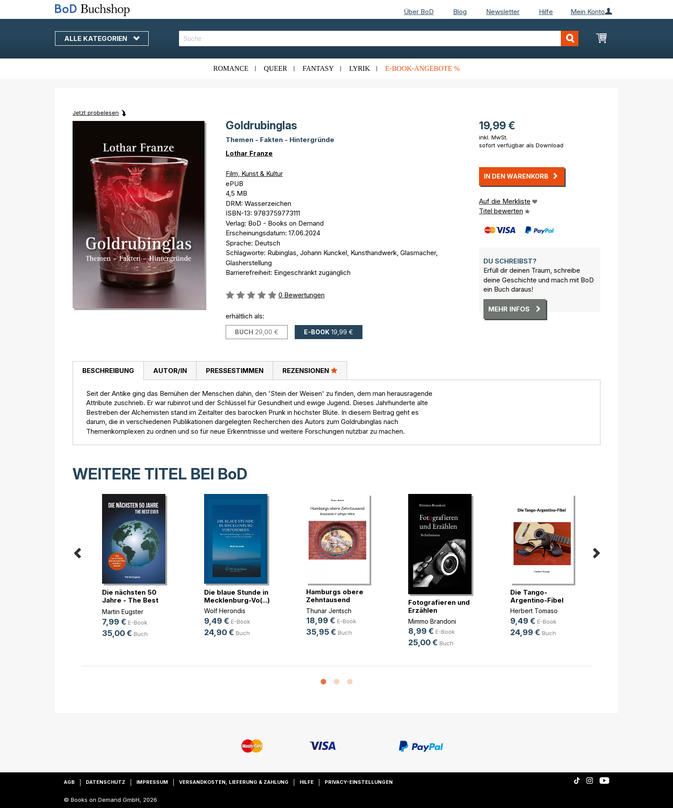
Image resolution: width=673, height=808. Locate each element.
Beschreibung (108, 370)
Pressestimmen (234, 370)
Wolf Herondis (224, 610)
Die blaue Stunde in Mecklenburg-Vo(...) (237, 596)
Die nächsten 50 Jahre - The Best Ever (130, 600)
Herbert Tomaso (534, 610)
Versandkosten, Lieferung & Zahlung (234, 782)
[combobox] (379, 38)
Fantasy (318, 68)
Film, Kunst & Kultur (254, 173)
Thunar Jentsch (328, 610)
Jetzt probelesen (96, 112)
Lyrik (359, 68)
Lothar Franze (249, 153)
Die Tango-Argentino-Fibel (536, 596)
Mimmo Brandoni (432, 621)
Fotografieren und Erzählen (439, 606)
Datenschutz (105, 782)
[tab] (108, 370)
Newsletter (502, 11)
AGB (69, 782)
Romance (231, 68)
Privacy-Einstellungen (359, 782)
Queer (275, 68)
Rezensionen (309, 370)
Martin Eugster (122, 611)
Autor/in (170, 370)
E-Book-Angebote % (422, 68)
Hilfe (546, 11)
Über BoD (419, 11)
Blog (460, 11)
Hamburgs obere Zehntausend (334, 596)
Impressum (152, 782)
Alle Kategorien (101, 38)
